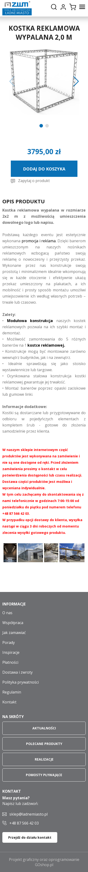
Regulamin (11, 692)
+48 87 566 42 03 (24, 823)
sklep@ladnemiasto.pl (28, 814)
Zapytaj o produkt (34, 180)
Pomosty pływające (44, 775)
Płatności (10, 662)
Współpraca (12, 622)
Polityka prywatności (20, 682)
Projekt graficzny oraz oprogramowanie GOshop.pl (44, 862)
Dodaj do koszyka (44, 169)
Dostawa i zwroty (17, 672)
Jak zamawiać (14, 632)
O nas (7, 612)
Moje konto (63, 7)
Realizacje (44, 759)
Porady (8, 642)
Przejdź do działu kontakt (29, 837)
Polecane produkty (44, 743)
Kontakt (9, 702)
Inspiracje (10, 652)
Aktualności (44, 728)
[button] (12, 81)
